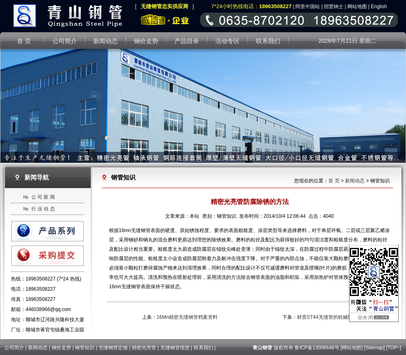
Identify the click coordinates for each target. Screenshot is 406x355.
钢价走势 (61, 348)
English (379, 6)
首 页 (333, 181)
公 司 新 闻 (43, 197)
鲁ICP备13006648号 (317, 348)
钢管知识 (84, 348)
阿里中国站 (307, 6)
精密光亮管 (144, 348)
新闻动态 (355, 181)
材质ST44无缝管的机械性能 (327, 317)
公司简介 (14, 348)
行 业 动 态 (43, 209)
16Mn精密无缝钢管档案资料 (187, 317)
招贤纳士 (333, 6)
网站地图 (357, 6)
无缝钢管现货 (175, 348)
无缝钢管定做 (113, 348)
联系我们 (203, 348)
